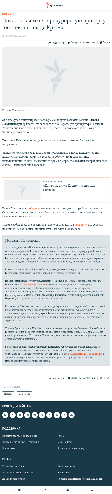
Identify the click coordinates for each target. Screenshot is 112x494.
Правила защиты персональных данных (80, 479)
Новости (8, 14)
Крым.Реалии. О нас (13, 467)
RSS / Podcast (65, 442)
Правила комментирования (18, 473)
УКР (68, 490)
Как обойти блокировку (71, 448)
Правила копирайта (13, 479)
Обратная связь (66, 467)
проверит (81, 224)
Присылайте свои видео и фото (19, 436)
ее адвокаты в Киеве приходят (85, 354)
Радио (61, 436)
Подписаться (9, 448)
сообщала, (33, 208)
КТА (44, 490)
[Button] (56, 42)
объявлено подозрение (33, 284)
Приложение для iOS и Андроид (20, 442)
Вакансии (63, 473)
